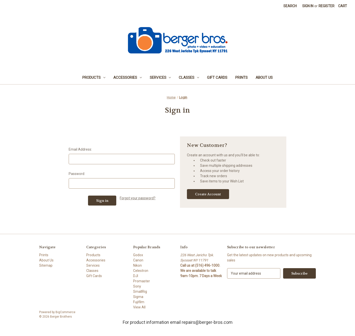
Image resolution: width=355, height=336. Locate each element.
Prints (241, 77)
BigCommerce (65, 312)
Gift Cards (217, 77)
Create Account (208, 194)
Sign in (307, 6)
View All (139, 307)
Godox (138, 255)
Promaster (141, 281)
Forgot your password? (137, 198)
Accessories (127, 77)
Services (160, 77)
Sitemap (46, 265)
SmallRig (140, 292)
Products (93, 77)
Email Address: (80, 149)
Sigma (138, 297)
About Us (264, 77)
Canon (138, 260)
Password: (77, 174)
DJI (135, 276)
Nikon (137, 265)
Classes (189, 77)
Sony (137, 286)
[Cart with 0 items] (342, 6)
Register (326, 6)
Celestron (140, 271)
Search (290, 6)
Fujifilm (138, 302)
